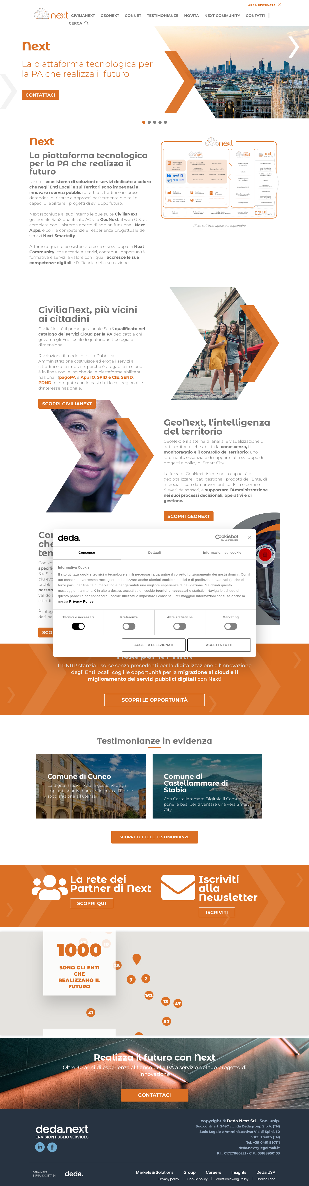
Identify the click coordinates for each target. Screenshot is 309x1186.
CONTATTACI (41, 95)
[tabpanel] (154, 72)
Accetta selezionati (153, 645)
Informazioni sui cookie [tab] (222, 553)
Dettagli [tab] (154, 553)
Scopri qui (91, 903)
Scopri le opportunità (155, 700)
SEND (127, 377)
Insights (238, 1172)
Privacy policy (168, 1179)
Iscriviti (217, 912)
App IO (88, 377)
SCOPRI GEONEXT (188, 516)
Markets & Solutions (154, 1172)
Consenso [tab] (87, 553)
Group (190, 1172)
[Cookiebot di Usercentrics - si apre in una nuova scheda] (218, 537)
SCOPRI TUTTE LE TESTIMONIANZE (155, 837)
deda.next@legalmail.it (259, 1148)
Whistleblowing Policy (232, 1179)
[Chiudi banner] (249, 537)
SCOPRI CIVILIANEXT (67, 403)
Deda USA (265, 1172)
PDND (44, 382)
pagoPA (67, 377)
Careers (213, 1172)
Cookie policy (197, 1179)
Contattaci (154, 1095)
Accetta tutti (219, 645)
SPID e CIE (108, 377)
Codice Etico (266, 1179)
